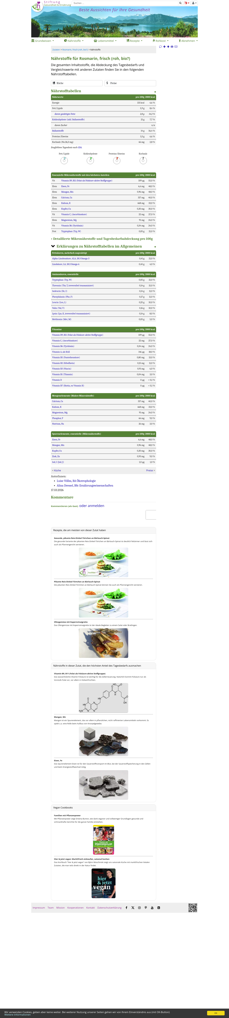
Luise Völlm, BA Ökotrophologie (76, 481)
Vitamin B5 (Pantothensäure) (66, 357)
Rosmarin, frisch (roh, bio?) (75, 49)
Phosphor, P (57, 418)
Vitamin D (57, 380)
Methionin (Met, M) (61, 319)
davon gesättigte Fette (65, 114)
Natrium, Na (58, 423)
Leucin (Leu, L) (59, 302)
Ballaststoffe (58, 130)
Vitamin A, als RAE (61, 352)
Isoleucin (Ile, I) (59, 291)
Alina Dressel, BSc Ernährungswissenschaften (85, 485)
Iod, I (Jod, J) (58, 462)
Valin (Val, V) (58, 308)
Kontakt (90, 907)
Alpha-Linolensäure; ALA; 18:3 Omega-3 (70, 258)
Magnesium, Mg (69, 220)
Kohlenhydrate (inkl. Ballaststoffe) (68, 119)
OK (215, 1013)
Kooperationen (75, 907)
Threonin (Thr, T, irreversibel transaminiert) (73, 285)
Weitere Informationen (17, 1014)
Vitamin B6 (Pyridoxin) (72, 225)
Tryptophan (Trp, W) (71, 231)
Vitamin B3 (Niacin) (61, 368)
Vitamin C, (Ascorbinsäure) (74, 214)
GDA (80, 147)
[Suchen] (125, 3)
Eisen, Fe (65, 186)
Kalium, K (66, 203)
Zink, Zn (56, 456)
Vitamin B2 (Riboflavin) (63, 363)
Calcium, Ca (66, 197)
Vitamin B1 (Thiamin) (62, 374)
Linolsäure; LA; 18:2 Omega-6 (65, 264)
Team (50, 907)
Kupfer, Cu (66, 209)
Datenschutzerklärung (109, 907)
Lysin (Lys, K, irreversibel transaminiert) (71, 313)
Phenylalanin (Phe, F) (62, 296)
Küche (57, 470)
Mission (60, 907)
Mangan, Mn (67, 192)
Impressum (39, 907)
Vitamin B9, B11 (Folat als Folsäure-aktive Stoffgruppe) (86, 180)
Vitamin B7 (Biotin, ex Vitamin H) (68, 385)
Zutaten (56, 49)
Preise (149, 470)
